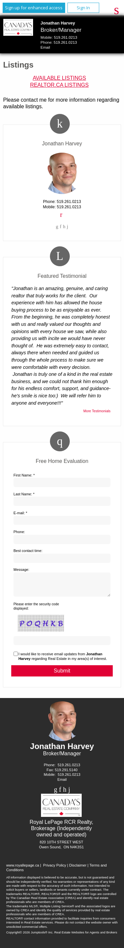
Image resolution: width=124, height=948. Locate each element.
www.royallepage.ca (22, 869)
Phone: (19, 532)
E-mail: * (20, 513)
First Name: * (24, 475)
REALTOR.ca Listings (59, 85)
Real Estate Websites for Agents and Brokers (85, 936)
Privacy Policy (54, 869)
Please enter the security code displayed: (36, 610)
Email (45, 47)
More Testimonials (96, 411)
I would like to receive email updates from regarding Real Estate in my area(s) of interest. (63, 660)
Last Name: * (24, 494)
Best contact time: (28, 551)
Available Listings (59, 78)
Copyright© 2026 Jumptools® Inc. (30, 936)
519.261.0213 (65, 37)
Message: (21, 570)
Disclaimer (77, 869)
